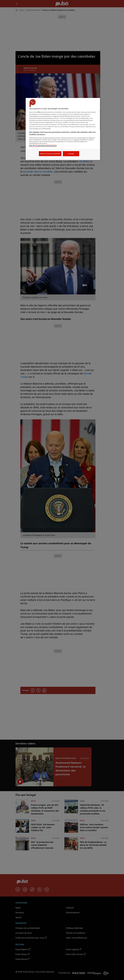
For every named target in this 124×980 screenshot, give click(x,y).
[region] (63, 129)
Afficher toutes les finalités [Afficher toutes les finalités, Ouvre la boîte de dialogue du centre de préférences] (50, 154)
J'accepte (71, 154)
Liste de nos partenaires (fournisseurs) (42, 146)
